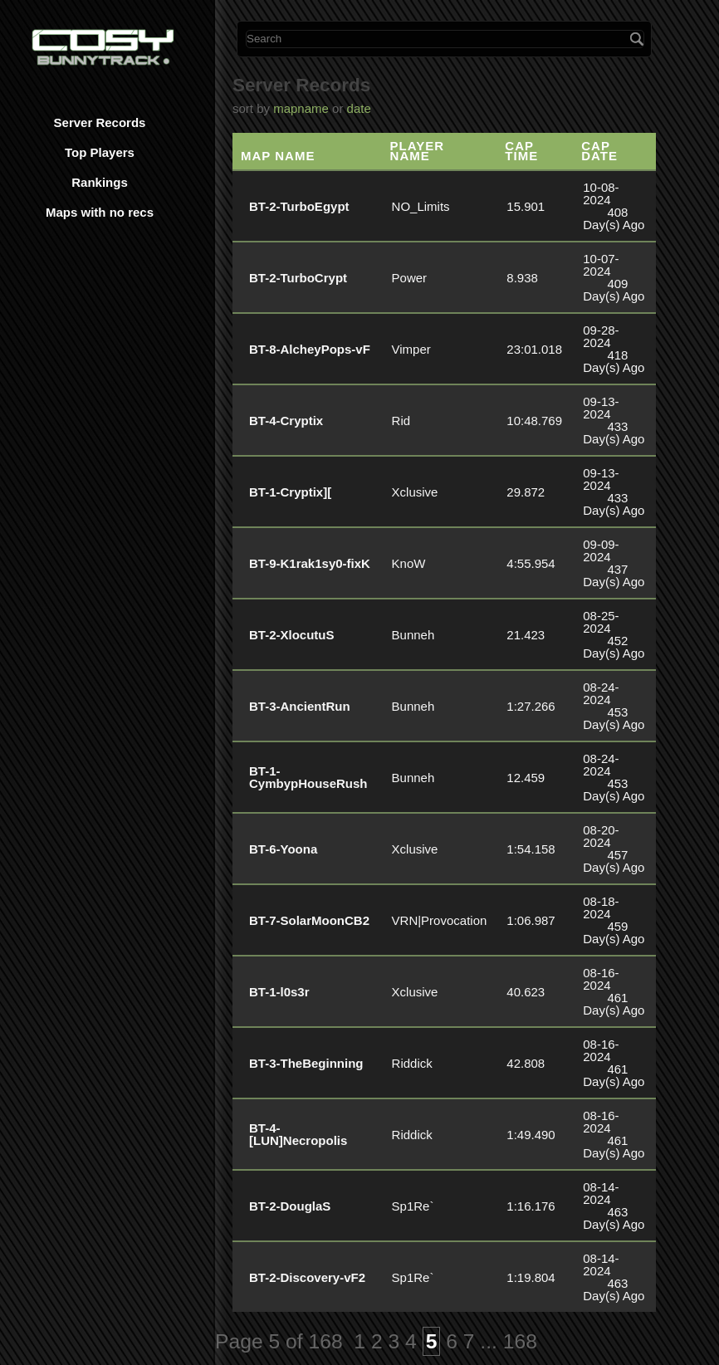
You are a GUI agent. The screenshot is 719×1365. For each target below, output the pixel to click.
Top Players (100, 152)
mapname (301, 108)
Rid (401, 420)
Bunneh (413, 635)
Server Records (100, 122)
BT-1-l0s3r (279, 992)
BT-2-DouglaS (289, 1206)
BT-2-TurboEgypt (299, 206)
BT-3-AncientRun (299, 706)
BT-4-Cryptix (286, 420)
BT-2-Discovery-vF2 (307, 1277)
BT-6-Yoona (283, 849)
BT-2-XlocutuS (292, 635)
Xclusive (415, 492)
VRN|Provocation (439, 920)
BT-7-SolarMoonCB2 (309, 920)
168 (520, 1341)
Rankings (99, 182)
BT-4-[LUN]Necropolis (298, 1134)
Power (410, 278)
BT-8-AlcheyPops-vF (309, 349)
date (359, 108)
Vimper (411, 349)
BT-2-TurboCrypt (298, 278)
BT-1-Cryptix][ (290, 492)
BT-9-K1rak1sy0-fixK (309, 563)
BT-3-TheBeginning (306, 1063)
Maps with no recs (100, 212)
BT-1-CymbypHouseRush (308, 777)
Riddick (412, 1063)
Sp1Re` (413, 1206)
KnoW (409, 563)
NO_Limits (421, 206)
